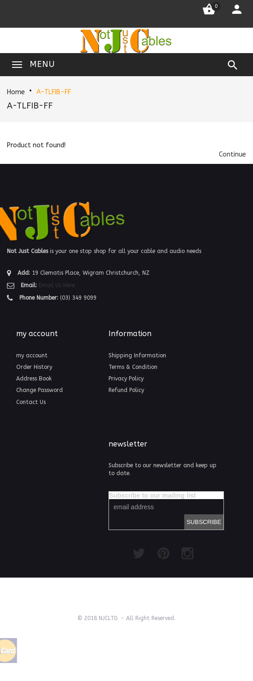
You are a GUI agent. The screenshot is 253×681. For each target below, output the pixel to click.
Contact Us (31, 402)
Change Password (39, 390)
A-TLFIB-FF (53, 92)
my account (32, 355)
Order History (34, 367)
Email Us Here (57, 285)
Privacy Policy (126, 378)
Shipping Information (137, 355)
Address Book (34, 378)
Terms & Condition (132, 367)
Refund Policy (126, 390)
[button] (232, 154)
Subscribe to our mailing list (152, 495)
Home (16, 92)
